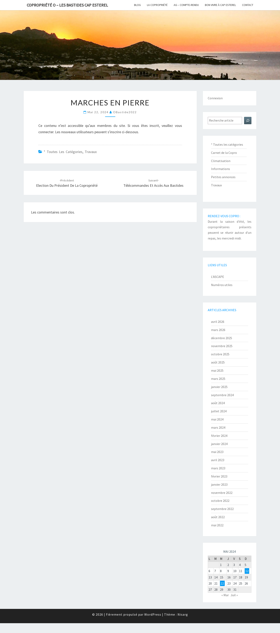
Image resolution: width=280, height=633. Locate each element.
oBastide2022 (125, 112)
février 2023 (219, 476)
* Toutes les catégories (63, 151)
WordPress (152, 614)
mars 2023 (218, 468)
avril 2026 (217, 322)
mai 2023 (217, 452)
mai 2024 (217, 419)
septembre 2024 (222, 395)
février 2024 (219, 436)
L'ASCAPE (217, 277)
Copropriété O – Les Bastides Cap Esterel (67, 5)
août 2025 (218, 362)
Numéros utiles (221, 285)
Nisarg (183, 614)
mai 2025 (217, 370)
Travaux (91, 151)
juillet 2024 (219, 411)
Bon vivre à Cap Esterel (220, 5)
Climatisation (220, 161)
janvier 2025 (219, 387)
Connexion (215, 98)
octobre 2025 (220, 354)
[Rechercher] (247, 120)
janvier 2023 (219, 484)
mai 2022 (217, 525)
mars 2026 (218, 330)
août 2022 (218, 517)
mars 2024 (218, 427)
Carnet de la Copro (224, 153)
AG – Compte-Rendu (186, 5)
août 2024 (218, 403)
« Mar (225, 595)
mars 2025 (218, 379)
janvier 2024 (219, 444)
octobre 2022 (220, 501)
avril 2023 (217, 460)
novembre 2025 (221, 346)
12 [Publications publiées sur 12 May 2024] (247, 571)
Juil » (234, 595)
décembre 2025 (221, 338)
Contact (247, 5)
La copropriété (157, 5)
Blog (137, 5)
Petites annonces (223, 177)
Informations (220, 169)
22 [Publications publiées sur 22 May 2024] (222, 583)
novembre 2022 (221, 493)
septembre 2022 (222, 509)
